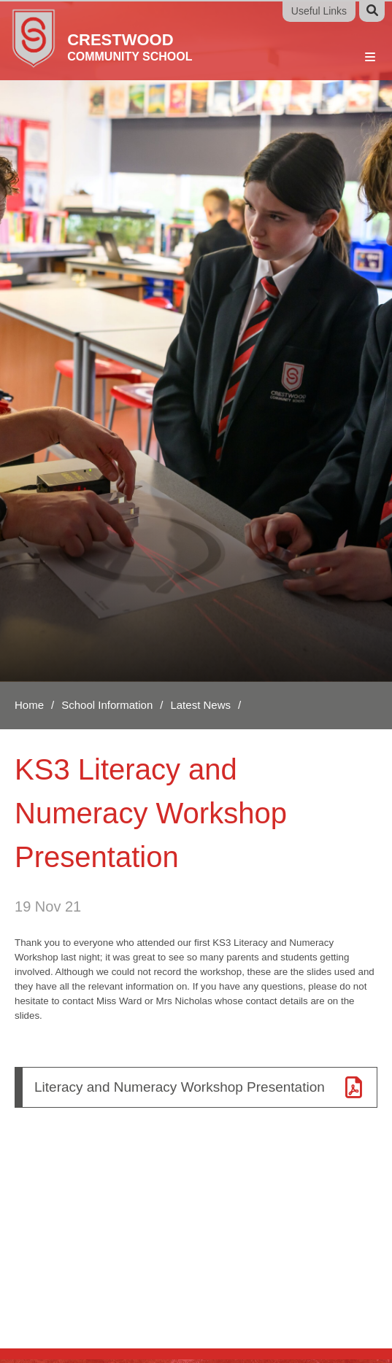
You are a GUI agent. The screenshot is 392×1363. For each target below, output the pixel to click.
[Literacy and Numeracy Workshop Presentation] (196, 1087)
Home (29, 705)
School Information (107, 705)
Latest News (200, 705)
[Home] (104, 37)
